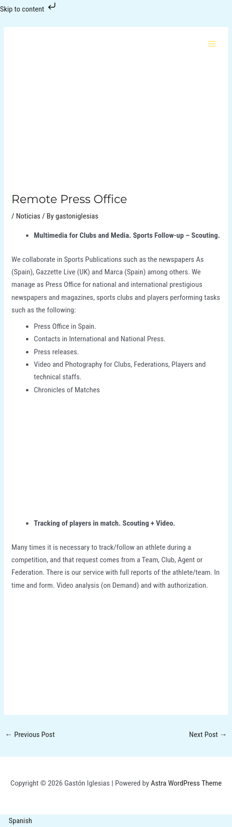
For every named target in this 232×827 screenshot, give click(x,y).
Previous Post (29, 734)
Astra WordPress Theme (186, 783)
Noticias (28, 216)
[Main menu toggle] (212, 43)
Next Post (208, 734)
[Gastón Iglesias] (34, 43)
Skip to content (29, 9)
